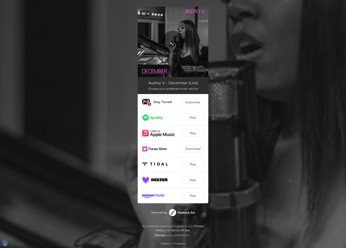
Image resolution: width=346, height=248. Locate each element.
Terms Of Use (180, 230)
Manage (160, 235)
